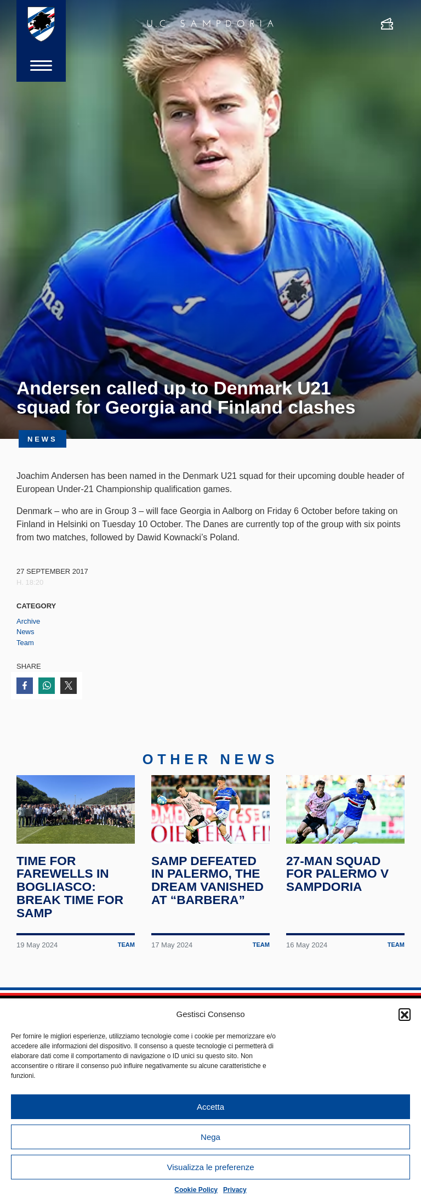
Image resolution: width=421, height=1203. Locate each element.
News (25, 632)
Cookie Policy (196, 1190)
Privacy (235, 1190)
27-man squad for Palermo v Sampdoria (337, 875)
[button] (404, 1014)
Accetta (210, 1106)
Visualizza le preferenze (210, 1167)
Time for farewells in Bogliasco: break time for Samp (69, 888)
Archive (28, 621)
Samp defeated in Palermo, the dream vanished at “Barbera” (207, 881)
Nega (210, 1137)
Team (25, 643)
